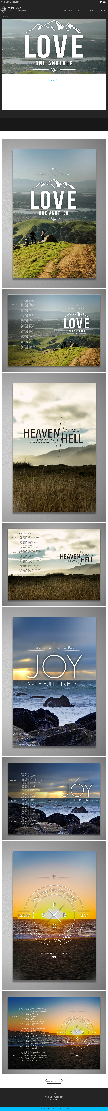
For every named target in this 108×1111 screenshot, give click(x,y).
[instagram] (104, 2)
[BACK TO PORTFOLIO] (54, 1081)
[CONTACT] (102, 11)
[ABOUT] (80, 11)
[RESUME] (90, 11)
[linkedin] (101, 2)
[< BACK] (5, 16)
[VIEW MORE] (54, 97)
